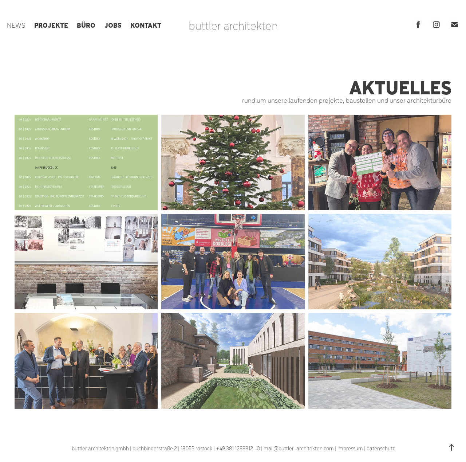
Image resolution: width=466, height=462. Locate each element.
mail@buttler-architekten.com (299, 448)
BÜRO (86, 25)
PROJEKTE (51, 25)
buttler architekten (233, 25)
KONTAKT (145, 25)
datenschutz (381, 448)
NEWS (16, 25)
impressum (350, 448)
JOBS (113, 25)
